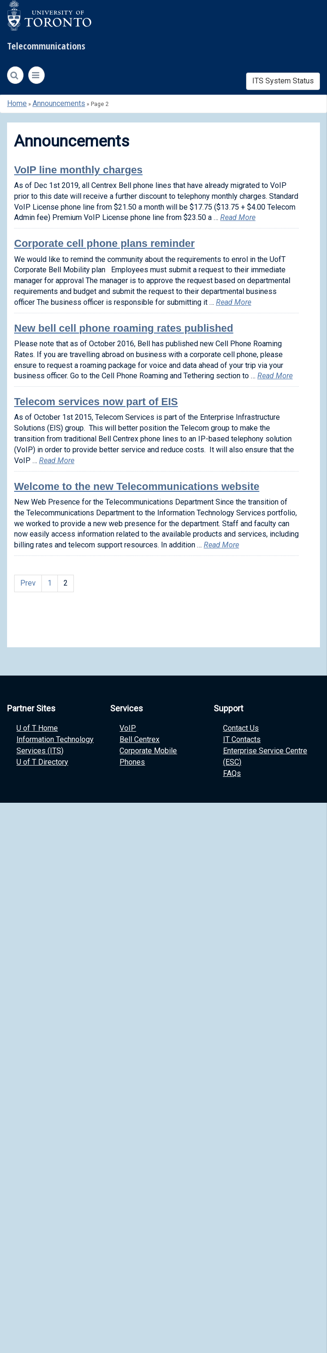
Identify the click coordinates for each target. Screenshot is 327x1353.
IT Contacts (242, 739)
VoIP (128, 728)
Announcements (58, 103)
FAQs (232, 773)
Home (17, 103)
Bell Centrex (140, 739)
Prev (28, 583)
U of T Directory (42, 762)
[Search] (15, 75)
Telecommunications (46, 46)
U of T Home (37, 728)
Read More (237, 217)
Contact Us (241, 728)
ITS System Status (283, 80)
